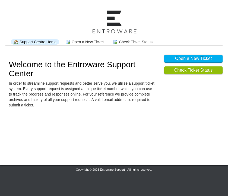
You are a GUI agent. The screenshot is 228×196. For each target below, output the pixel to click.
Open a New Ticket (88, 42)
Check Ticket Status (136, 42)
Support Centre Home (38, 42)
